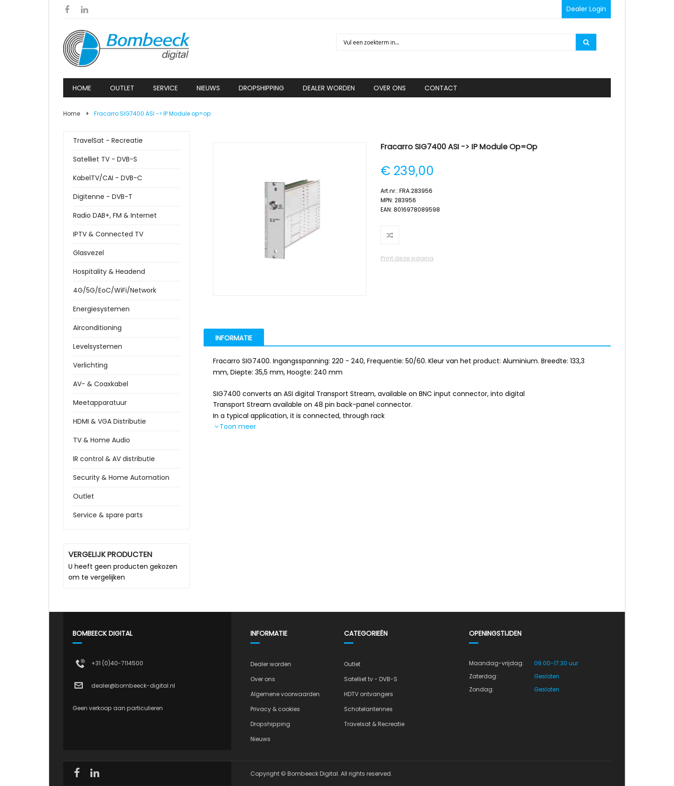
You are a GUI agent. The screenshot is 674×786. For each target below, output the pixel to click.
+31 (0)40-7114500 (117, 663)
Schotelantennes (368, 709)
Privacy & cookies (275, 709)
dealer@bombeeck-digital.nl (133, 686)
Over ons (262, 679)
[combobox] (457, 42)
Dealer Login (586, 9)
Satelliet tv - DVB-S (370, 679)
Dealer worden (270, 664)
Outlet (352, 664)
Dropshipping (270, 724)
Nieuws (260, 739)
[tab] (234, 337)
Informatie (233, 338)
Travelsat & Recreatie (374, 724)
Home (71, 114)
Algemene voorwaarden (285, 694)
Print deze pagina (407, 258)
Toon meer (238, 426)
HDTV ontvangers (368, 694)
